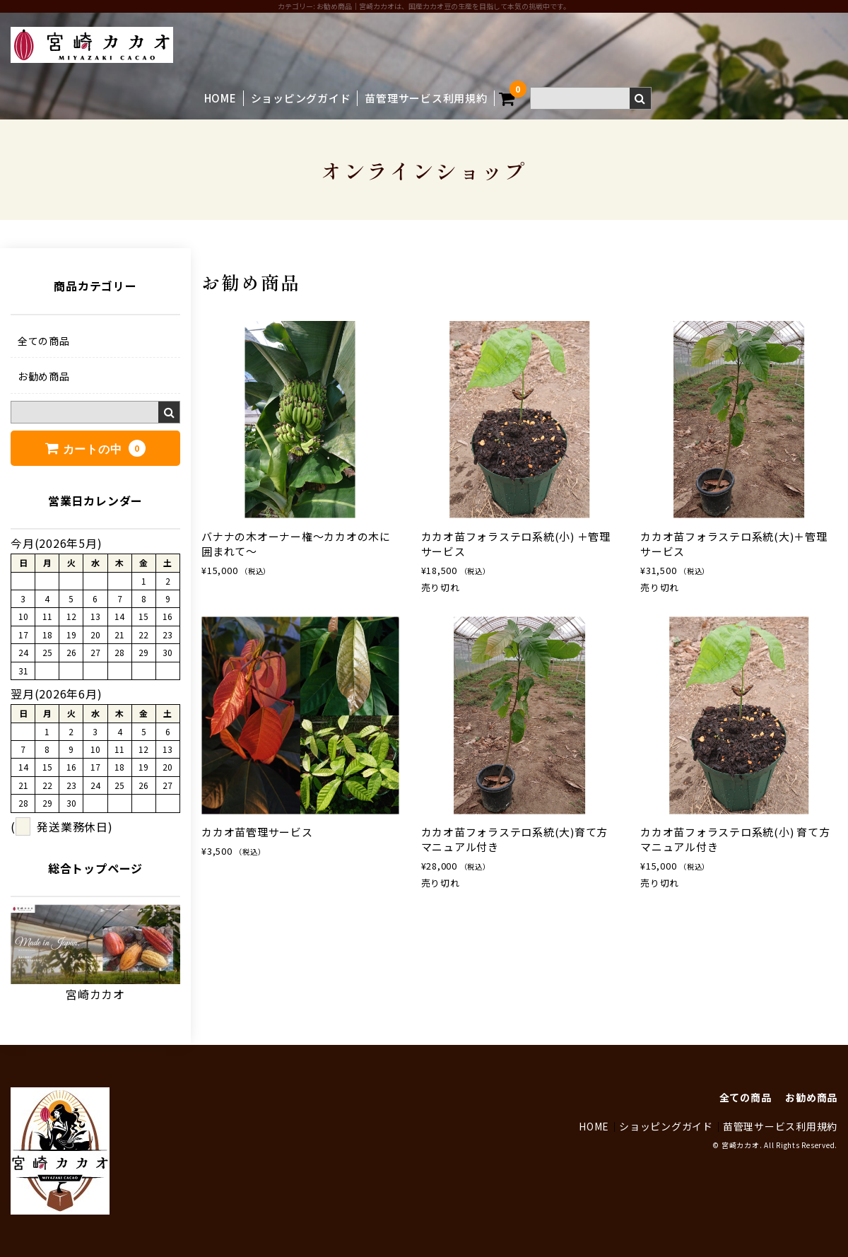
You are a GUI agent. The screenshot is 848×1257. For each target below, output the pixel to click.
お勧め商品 (44, 376)
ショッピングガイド (301, 97)
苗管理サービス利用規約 (426, 97)
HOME (220, 97)
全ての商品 (44, 341)
